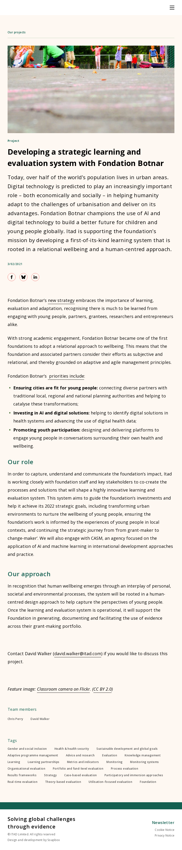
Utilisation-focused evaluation (110, 781)
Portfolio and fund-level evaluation (78, 768)
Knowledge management (143, 755)
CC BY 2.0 (102, 689)
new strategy (61, 300)
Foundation (148, 781)
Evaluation (109, 755)
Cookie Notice (164, 830)
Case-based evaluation (80, 775)
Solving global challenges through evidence (42, 822)
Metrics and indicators (83, 762)
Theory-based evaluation (63, 781)
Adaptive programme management (33, 755)
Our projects (17, 32)
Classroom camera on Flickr (63, 689)
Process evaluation (124, 768)
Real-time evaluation (22, 781)
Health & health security (72, 748)
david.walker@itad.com (77, 653)
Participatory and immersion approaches (134, 775)
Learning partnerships (43, 762)
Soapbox (53, 840)
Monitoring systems (144, 762)
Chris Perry (15, 719)
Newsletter (163, 822)
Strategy (50, 775)
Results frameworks (22, 775)
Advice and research (80, 755)
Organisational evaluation (26, 768)
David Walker (40, 719)
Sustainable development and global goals (127, 748)
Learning (14, 762)
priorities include (66, 376)
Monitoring (114, 762)
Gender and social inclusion (27, 748)
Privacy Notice (164, 835)
